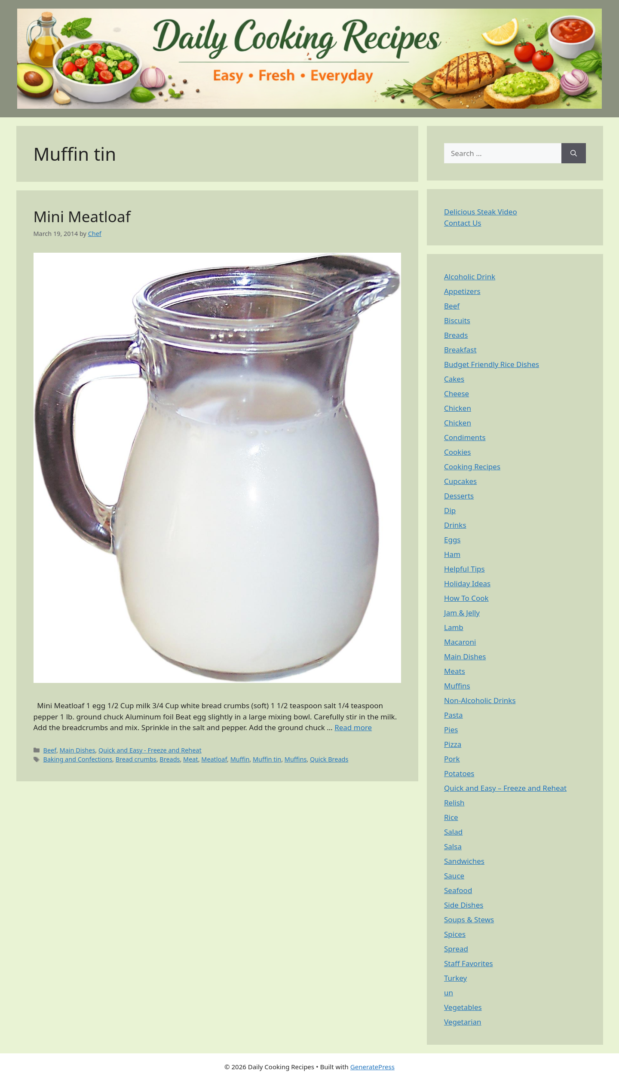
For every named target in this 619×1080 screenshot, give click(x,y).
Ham (452, 554)
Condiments (465, 437)
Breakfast (460, 350)
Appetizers (462, 291)
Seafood (458, 890)
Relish (454, 803)
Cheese (456, 393)
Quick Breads (329, 759)
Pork (452, 759)
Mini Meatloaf (82, 216)
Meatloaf (214, 759)
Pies (451, 729)
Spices (455, 934)
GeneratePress (372, 1066)
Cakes (454, 379)
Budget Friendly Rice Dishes (491, 364)
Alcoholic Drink (469, 276)
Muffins (296, 759)
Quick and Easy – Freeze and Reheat (505, 788)
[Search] (573, 153)
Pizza (452, 744)
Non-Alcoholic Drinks (480, 700)
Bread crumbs (136, 759)
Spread (456, 949)
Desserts (459, 496)
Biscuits (457, 320)
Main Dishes (77, 750)
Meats (454, 671)
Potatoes (459, 773)
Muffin (240, 759)
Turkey (455, 978)
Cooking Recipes (472, 466)
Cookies (457, 452)
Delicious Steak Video (480, 212)
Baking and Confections (77, 759)
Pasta (453, 715)
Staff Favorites (468, 963)
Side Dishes (463, 905)
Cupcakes (460, 481)
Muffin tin (267, 759)
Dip (450, 510)
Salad (453, 832)
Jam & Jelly (462, 613)
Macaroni (460, 642)
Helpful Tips (464, 569)
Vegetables (463, 1007)
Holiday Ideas (467, 583)
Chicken (457, 408)
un (448, 992)
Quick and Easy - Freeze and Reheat (150, 750)
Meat (190, 759)
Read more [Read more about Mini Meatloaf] (353, 727)
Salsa (453, 846)
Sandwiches (464, 861)
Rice (451, 817)
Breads (169, 759)
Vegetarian (462, 1022)
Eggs (452, 540)
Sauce (454, 876)
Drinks (455, 525)
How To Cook (466, 598)
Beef (49, 750)
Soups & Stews (469, 919)
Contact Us (462, 223)
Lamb (453, 627)
